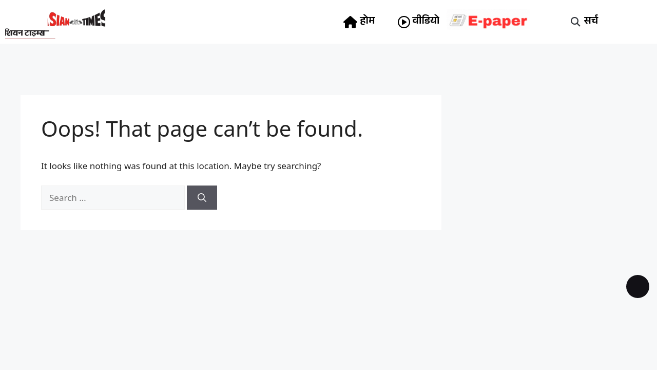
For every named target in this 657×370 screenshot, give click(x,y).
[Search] (202, 198)
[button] (575, 21)
